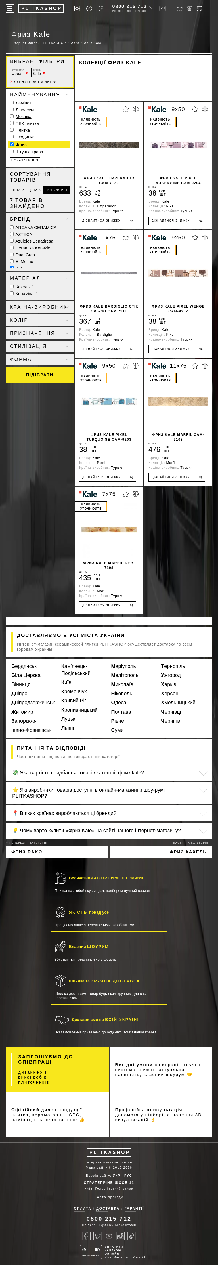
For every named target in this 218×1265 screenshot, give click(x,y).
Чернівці (171, 712)
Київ (66, 682)
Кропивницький (79, 710)
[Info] (90, 8)
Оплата (82, 1208)
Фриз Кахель (188, 851)
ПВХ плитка (27, 123)
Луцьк (68, 719)
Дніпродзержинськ (33, 702)
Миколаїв (122, 684)
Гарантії (134, 1208)
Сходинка (25, 137)
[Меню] (10, 8)
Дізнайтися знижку (108, 221)
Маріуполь (123, 666)
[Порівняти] (189, 8)
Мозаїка (23, 116)
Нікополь (121, 693)
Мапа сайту (96, 1167)
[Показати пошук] (209, 8)
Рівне (117, 721)
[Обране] (180, 8)
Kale (37, 72)
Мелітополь (125, 675)
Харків (168, 684)
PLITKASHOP (109, 1152)
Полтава (121, 712)
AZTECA (21, 234)
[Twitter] (97, 1236)
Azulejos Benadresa (31, 241)
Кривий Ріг (73, 700)
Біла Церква (26, 675)
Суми (117, 730)
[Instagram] (120, 1236)
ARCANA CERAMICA (33, 227)
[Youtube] (109, 1236)
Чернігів (170, 721)
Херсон (169, 693)
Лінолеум (25, 109)
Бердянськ (24, 666)
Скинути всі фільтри (33, 81)
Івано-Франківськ (31, 730)
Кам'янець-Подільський (76, 669)
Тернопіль (173, 666)
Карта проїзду (109, 1197)
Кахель (21, 286)
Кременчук (74, 691)
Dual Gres (22, 254)
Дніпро (19, 693)
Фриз (18, 72)
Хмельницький (178, 702)
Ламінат (23, 102)
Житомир (22, 712)
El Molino (21, 261)
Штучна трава (29, 151)
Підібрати (39, 374)
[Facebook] (86, 1236)
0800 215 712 (129, 6)
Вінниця (20, 684)
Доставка (108, 1208)
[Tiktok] (131, 1236)
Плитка (23, 130)
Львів (67, 728)
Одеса (119, 702)
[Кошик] (199, 8)
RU (163, 8)
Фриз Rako (26, 851)
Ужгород (171, 675)
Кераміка (23, 293)
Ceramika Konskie (30, 247)
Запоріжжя (24, 721)
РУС (128, 1175)
